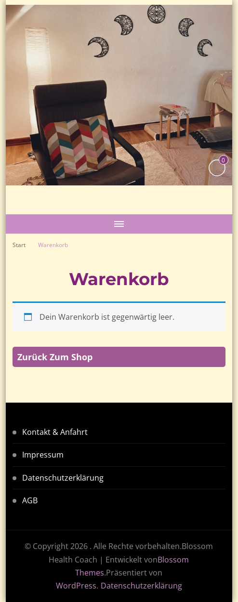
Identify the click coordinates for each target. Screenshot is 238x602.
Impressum (43, 454)
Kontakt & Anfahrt (55, 432)
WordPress (76, 585)
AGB (30, 500)
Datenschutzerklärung (63, 477)
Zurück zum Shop (55, 357)
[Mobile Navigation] (119, 224)
